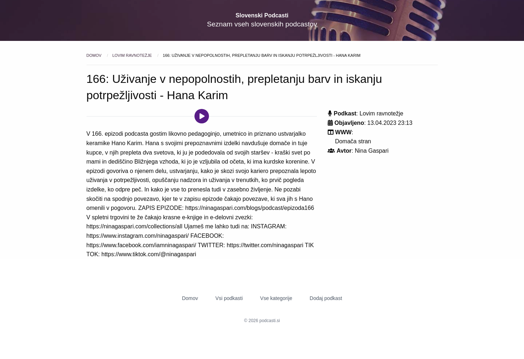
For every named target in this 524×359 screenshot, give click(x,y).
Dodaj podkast (326, 298)
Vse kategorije (276, 298)
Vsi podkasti (229, 298)
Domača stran (353, 141)
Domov (95, 55)
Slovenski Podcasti (262, 15)
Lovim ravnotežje (132, 55)
